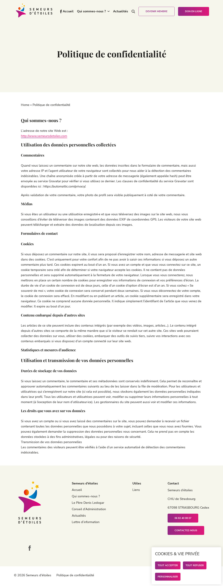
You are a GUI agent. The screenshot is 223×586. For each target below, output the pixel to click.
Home (25, 105)
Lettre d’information (85, 522)
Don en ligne (193, 11)
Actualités (120, 11)
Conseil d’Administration (89, 509)
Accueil (68, 11)
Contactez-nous (186, 530)
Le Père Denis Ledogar (88, 503)
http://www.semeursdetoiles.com (44, 136)
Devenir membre (156, 11)
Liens (136, 490)
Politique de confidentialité (75, 575)
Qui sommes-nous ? (91, 11)
